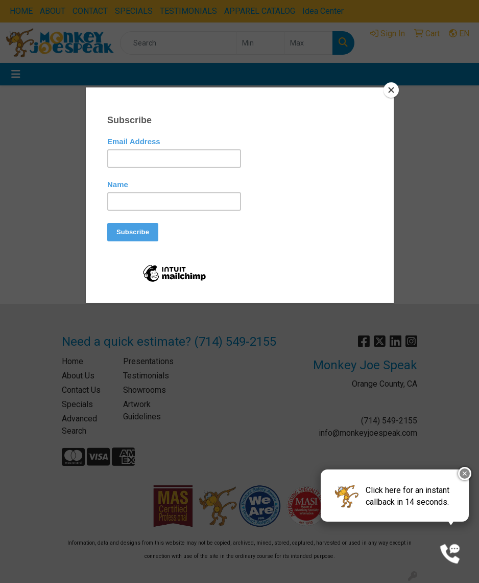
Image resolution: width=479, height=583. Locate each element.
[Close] (391, 90)
